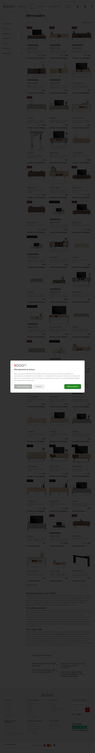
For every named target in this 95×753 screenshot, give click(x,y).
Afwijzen (38, 386)
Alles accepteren (72, 386)
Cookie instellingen (23, 386)
